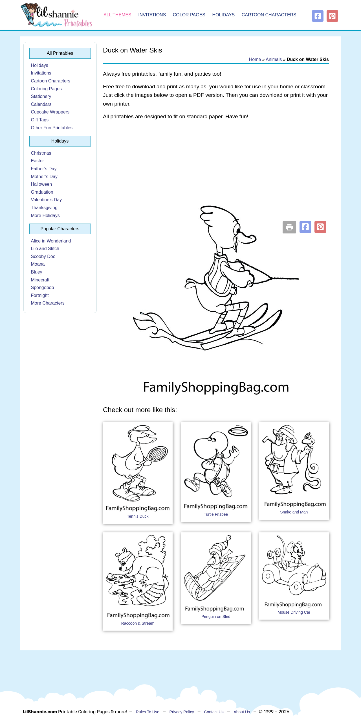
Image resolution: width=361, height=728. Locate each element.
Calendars (41, 104)
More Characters (48, 303)
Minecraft (40, 279)
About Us (242, 712)
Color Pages (189, 14)
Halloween (41, 184)
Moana (38, 264)
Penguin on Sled (215, 616)
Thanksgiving (44, 207)
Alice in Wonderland (51, 241)
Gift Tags (40, 119)
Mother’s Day (44, 176)
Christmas (41, 153)
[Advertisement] (216, 169)
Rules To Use (147, 712)
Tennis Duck (137, 516)
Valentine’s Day (46, 199)
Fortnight (40, 295)
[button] (305, 227)
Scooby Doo (43, 256)
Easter (37, 160)
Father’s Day (44, 168)
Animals (274, 59)
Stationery (41, 96)
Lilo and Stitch (45, 248)
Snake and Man (294, 512)
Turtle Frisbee (216, 514)
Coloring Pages (46, 88)
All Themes (117, 14)
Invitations (152, 14)
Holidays (223, 14)
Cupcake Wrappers (50, 112)
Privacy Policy (182, 712)
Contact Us (213, 712)
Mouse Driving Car (294, 612)
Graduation (42, 192)
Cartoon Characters (269, 14)
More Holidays (45, 215)
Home (255, 59)
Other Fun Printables (52, 127)
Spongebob (42, 287)
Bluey (36, 272)
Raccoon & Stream (138, 623)
